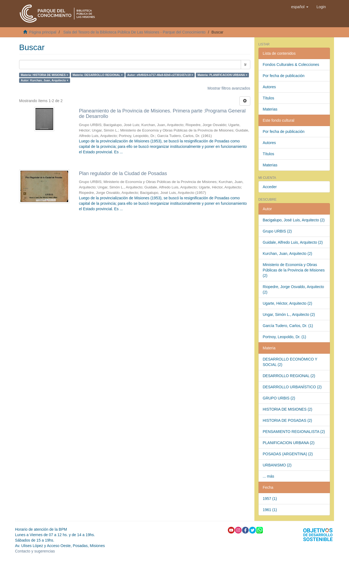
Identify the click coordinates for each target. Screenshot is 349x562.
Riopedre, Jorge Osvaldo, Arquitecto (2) (293, 289)
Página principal (42, 32)
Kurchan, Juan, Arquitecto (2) (287, 253)
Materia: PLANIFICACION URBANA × (223, 75)
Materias (270, 109)
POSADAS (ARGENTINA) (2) (288, 454)
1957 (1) (270, 498)
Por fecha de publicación (284, 76)
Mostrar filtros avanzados (228, 88)
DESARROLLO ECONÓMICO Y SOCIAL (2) (290, 362)
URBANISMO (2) (277, 465)
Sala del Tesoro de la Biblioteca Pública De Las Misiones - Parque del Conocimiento (134, 32)
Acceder (270, 187)
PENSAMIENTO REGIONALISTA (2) (294, 431)
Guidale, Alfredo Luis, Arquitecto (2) (293, 242)
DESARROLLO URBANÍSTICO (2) (292, 387)
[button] (299, 7)
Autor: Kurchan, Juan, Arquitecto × (44, 80)
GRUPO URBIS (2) (279, 398)
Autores (269, 87)
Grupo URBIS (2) (277, 231)
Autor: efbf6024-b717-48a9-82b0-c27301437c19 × (160, 75)
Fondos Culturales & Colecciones (291, 64)
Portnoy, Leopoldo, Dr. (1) (284, 337)
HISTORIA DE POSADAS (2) (287, 420)
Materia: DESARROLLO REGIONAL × (98, 75)
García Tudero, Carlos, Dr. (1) (288, 325)
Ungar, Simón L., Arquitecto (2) (289, 314)
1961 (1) (270, 510)
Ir (245, 64)
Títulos (268, 98)
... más (268, 476)
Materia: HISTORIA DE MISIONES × (44, 75)
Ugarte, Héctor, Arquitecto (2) (287, 303)
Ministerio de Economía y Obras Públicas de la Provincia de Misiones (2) (294, 270)
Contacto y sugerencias (35, 551)
